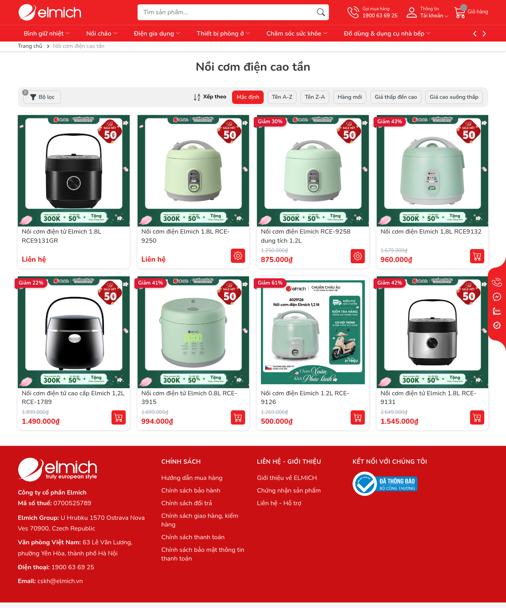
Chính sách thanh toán (193, 537)
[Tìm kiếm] (321, 12)
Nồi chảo (102, 33)
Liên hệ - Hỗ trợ (279, 503)
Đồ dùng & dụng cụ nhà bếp (388, 33)
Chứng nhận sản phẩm (289, 490)
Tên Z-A (315, 97)
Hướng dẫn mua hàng (192, 478)
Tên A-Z (282, 97)
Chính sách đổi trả (186, 503)
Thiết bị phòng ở (223, 33)
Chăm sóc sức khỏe (297, 33)
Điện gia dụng (157, 33)
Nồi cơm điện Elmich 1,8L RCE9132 (431, 231)
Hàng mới (350, 97)
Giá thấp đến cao (396, 97)
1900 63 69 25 (72, 567)
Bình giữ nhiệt (47, 33)
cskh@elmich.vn (60, 581)
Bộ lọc (39, 96)
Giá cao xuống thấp (454, 97)
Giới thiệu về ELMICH (287, 478)
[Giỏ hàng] (471, 12)
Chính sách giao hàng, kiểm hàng (199, 520)
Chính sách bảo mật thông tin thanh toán (202, 554)
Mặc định (247, 97)
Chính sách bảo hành (190, 490)
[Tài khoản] (425, 12)
